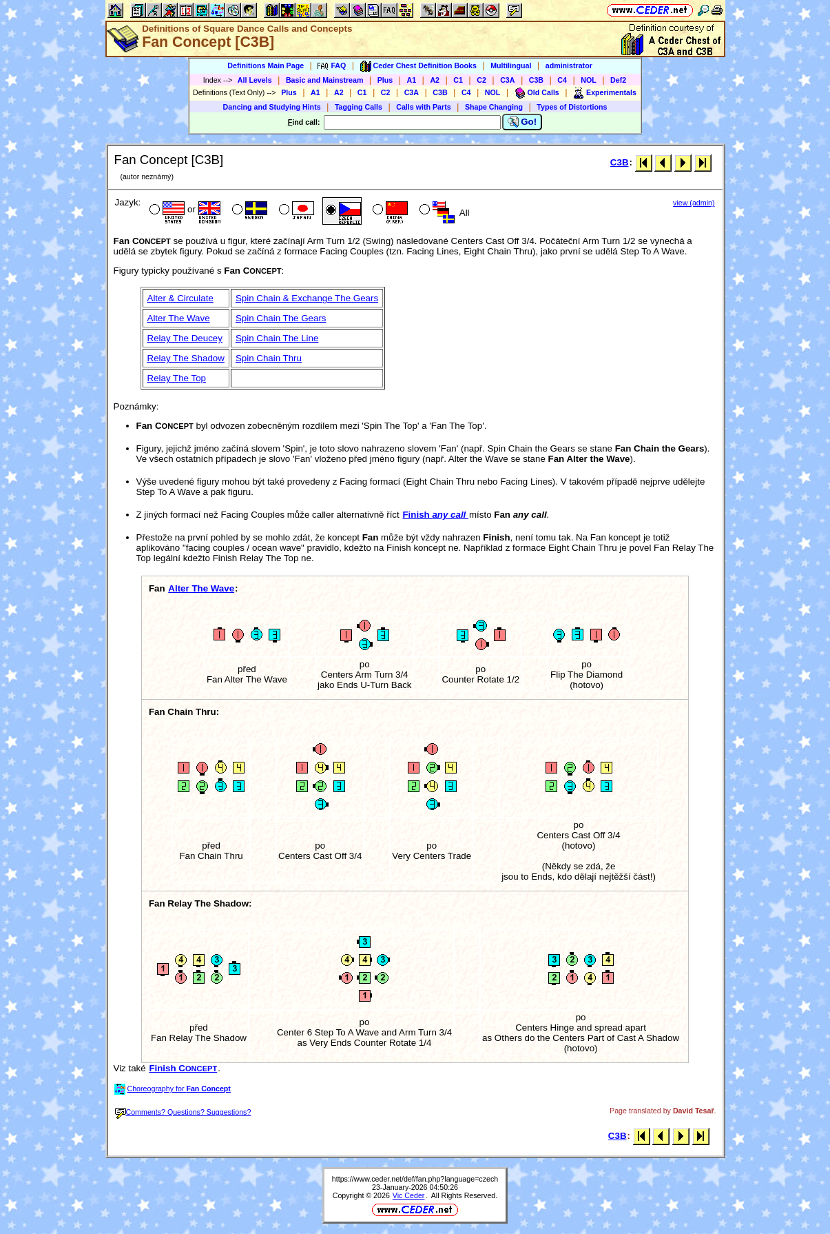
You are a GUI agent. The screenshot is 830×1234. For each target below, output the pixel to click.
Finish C (183, 1068)
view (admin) (693, 203)
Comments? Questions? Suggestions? (183, 1112)
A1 (412, 80)
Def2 (618, 80)
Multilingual (510, 65)
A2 (434, 80)
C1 (458, 80)
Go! (522, 122)
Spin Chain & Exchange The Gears (307, 298)
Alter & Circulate (180, 298)
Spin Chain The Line (277, 338)
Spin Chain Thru (269, 358)
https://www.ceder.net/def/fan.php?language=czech (415, 1179)
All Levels (255, 80)
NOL (588, 80)
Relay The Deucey (184, 338)
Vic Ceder (409, 1195)
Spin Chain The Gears (281, 318)
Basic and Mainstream (325, 80)
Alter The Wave (178, 318)
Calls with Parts (423, 107)
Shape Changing (494, 107)
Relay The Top (176, 378)
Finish (435, 514)
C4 (562, 80)
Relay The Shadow (186, 358)
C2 (481, 80)
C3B (536, 80)
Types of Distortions (572, 107)
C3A (507, 80)
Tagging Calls (358, 107)
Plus (385, 80)
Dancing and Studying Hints (272, 107)
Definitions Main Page (265, 65)
